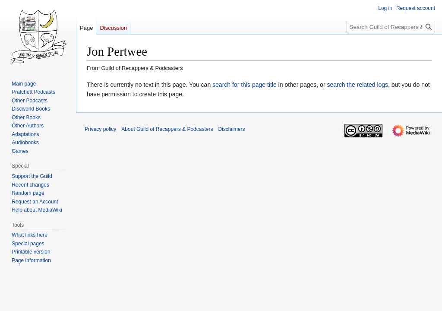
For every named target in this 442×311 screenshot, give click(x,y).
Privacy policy (100, 129)
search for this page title (244, 84)
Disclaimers (231, 129)
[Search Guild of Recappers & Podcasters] (391, 27)
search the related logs (357, 84)
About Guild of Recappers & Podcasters (167, 129)
